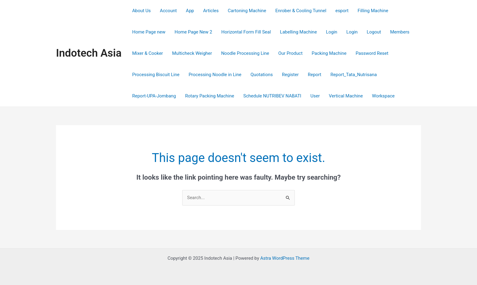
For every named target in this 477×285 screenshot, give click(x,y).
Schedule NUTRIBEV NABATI (272, 96)
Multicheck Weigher (192, 53)
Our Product (290, 53)
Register (290, 74)
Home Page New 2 (193, 32)
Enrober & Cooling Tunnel (300, 10)
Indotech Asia (88, 53)
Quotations (261, 74)
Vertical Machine (346, 96)
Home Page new (148, 32)
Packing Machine (329, 53)
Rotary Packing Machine (209, 96)
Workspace (383, 96)
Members (399, 32)
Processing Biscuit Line (155, 74)
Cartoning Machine (247, 10)
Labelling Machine (298, 32)
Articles (211, 10)
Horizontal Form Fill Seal (246, 32)
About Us (141, 10)
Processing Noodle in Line (215, 74)
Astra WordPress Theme (284, 258)
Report (315, 74)
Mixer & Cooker (147, 53)
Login (331, 32)
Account (168, 10)
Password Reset (372, 53)
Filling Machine (373, 10)
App (190, 10)
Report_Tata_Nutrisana (353, 74)
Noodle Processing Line (245, 53)
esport (342, 10)
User (315, 96)
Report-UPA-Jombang (154, 96)
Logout (374, 32)
